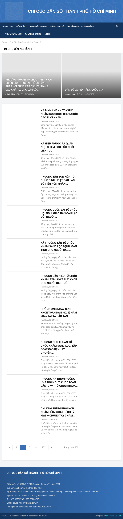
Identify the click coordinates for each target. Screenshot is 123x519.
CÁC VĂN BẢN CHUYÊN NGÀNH (80, 26)
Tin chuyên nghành (22, 42)
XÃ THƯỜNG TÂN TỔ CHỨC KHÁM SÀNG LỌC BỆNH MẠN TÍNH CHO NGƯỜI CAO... (59, 246)
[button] (117, 26)
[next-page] (51, 447)
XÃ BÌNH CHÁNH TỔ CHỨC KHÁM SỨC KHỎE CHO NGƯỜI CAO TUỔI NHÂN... (59, 114)
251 (43, 447)
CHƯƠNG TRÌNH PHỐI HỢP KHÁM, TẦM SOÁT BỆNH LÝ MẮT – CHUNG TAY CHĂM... (58, 412)
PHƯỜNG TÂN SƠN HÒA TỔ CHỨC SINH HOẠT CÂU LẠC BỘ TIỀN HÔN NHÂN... (58, 180)
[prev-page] (9, 447)
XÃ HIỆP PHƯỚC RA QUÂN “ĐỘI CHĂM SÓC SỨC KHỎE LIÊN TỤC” (58, 147)
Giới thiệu (20, 26)
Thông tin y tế (57, 26)
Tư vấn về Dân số (33, 34)
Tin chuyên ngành (38, 26)
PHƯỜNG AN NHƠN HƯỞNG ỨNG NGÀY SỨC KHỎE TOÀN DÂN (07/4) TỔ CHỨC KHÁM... (59, 382)
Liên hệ (48, 34)
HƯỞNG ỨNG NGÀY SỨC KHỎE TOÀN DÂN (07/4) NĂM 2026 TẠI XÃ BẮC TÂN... (59, 312)
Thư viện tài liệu (13, 34)
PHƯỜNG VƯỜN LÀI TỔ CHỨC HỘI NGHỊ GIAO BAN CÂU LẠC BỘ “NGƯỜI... (59, 213)
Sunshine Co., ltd (113, 516)
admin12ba (10, 94)
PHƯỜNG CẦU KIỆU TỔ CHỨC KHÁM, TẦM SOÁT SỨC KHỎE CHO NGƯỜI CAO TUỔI (59, 279)
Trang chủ (7, 26)
